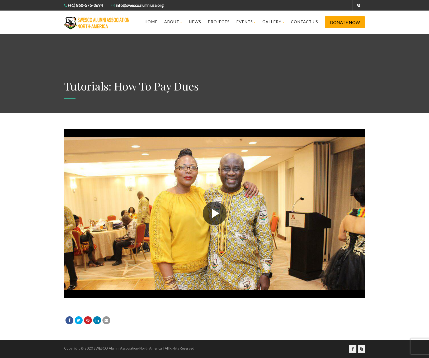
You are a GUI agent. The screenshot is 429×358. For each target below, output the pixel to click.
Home (151, 21)
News (195, 21)
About (173, 21)
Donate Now (345, 22)
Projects (219, 21)
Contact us (304, 21)
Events (246, 21)
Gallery (273, 21)
